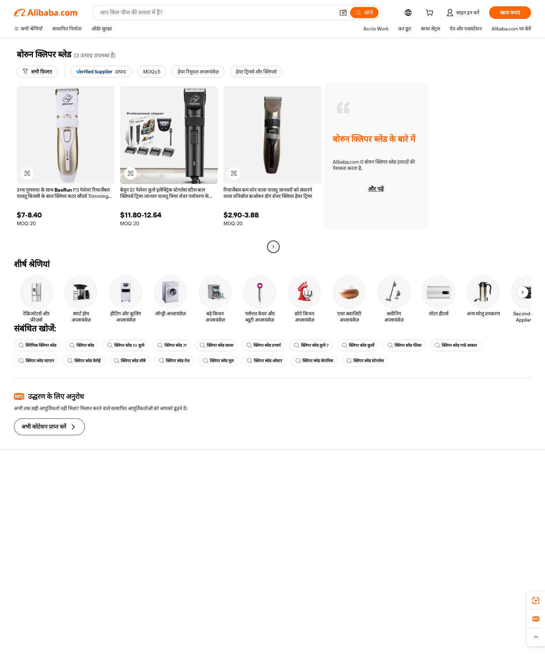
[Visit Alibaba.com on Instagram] (485, 549)
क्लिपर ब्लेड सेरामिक (314, 361)
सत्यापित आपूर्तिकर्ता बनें (366, 508)
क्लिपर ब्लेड (81, 345)
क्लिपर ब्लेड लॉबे (130, 361)
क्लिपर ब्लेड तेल (174, 361)
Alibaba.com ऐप (332, 604)
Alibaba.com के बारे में (472, 481)
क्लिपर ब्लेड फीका (404, 345)
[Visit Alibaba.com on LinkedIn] (464, 549)
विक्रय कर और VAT (255, 508)
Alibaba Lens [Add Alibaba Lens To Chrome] (52, 604)
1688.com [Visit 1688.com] (191, 635)
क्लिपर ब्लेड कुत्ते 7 (311, 345)
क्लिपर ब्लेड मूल (218, 361)
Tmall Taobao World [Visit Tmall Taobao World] (229, 635)
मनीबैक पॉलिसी (145, 494)
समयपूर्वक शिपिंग (146, 508)
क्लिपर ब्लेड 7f (171, 345)
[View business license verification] (335, 656)
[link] (536, 600)
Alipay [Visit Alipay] (262, 635)
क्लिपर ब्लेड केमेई (84, 361)
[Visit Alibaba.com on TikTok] (506, 549)
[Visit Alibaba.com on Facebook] (454, 549)
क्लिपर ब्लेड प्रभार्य (263, 345)
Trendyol (356, 635)
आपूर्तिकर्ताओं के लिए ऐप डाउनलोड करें (378, 534)
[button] (343, 12)
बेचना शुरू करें (357, 481)
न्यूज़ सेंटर (459, 508)
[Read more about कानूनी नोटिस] (188, 646)
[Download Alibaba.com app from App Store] (445, 604)
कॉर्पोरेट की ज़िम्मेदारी (469, 494)
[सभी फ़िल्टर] (37, 72)
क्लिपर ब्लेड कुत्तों (358, 345)
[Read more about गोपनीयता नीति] (313, 646)
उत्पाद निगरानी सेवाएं (150, 534)
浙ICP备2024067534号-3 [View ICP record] (451, 656)
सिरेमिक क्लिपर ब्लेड (37, 345)
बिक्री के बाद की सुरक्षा (151, 521)
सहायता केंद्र (35, 481)
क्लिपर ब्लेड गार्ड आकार (456, 345)
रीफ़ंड (30, 521)
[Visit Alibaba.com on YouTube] (496, 549)
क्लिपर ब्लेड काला (216, 345)
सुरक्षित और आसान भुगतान (155, 481)
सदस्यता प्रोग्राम (251, 494)
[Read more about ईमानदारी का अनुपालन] (384, 646)
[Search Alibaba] (216, 12)
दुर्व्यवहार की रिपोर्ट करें (45, 534)
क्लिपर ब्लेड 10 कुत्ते (125, 345)
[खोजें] (364, 12)
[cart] (431, 13)
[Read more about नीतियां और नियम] (156, 646)
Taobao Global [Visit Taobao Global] (310, 635)
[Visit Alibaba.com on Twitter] (475, 549)
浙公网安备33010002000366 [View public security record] (386, 656)
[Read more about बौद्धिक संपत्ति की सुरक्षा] (273, 646)
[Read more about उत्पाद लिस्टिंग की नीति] (226, 646)
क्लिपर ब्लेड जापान (36, 361)
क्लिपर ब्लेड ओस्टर (264, 361)
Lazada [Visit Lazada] (281, 635)
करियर (457, 521)
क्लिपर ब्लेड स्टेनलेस (365, 361)
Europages (383, 635)
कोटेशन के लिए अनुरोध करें (262, 481)
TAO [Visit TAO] (336, 635)
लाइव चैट (33, 494)
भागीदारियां (354, 521)
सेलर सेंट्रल (353, 494)
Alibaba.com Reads (258, 521)
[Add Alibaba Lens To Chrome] (112, 604)
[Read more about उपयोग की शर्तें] (345, 646)
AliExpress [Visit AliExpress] (163, 635)
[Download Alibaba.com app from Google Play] (496, 604)
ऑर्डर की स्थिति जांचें (43, 508)
